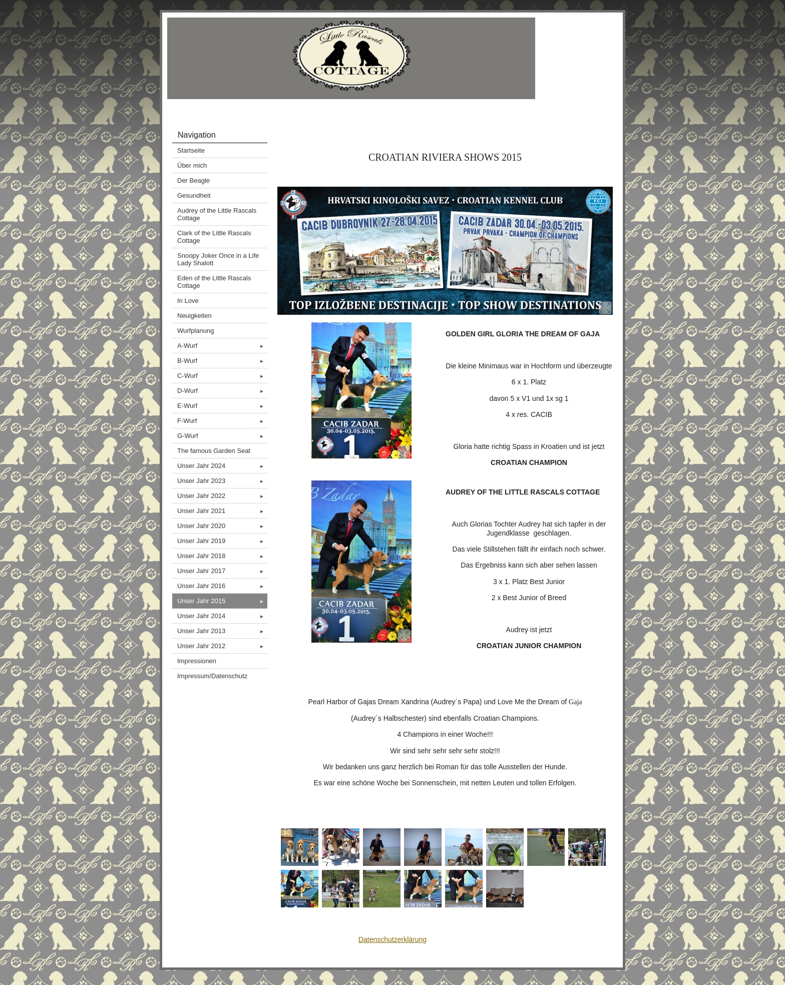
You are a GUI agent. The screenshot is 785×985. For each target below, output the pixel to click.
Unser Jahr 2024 (222, 465)
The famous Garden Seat (213, 450)
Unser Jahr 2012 (222, 646)
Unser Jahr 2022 (222, 496)
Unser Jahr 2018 (222, 556)
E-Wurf (222, 405)
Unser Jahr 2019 (222, 541)
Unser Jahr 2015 (222, 601)
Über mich (192, 165)
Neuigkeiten (194, 315)
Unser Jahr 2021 (222, 511)
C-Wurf (222, 375)
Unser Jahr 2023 (222, 480)
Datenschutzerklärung (392, 939)
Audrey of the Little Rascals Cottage (216, 214)
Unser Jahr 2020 (222, 526)
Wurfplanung (195, 330)
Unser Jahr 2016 (222, 586)
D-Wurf (222, 390)
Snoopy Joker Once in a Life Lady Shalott (218, 259)
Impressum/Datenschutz (212, 676)
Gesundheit (194, 195)
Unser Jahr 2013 (222, 631)
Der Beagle (193, 180)
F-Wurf (222, 420)
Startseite (191, 150)
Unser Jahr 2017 (222, 571)
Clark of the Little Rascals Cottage (214, 236)
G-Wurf (222, 435)
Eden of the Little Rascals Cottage (214, 281)
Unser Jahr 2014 (222, 616)
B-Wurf (222, 360)
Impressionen (196, 661)
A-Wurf (222, 345)
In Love (188, 300)
